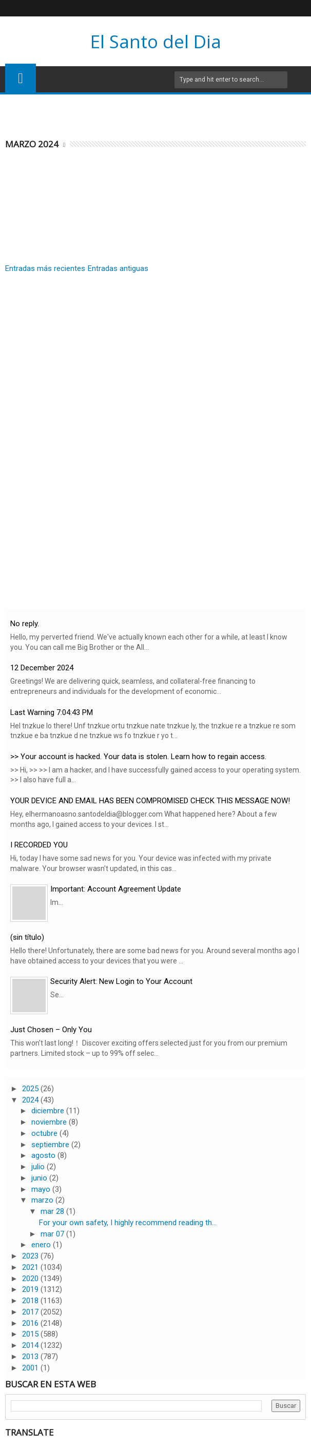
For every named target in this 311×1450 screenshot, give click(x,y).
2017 (31, 1312)
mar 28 (53, 1211)
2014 (31, 1345)
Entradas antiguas (118, 268)
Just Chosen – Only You (51, 1029)
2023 (31, 1256)
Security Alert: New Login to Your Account (121, 981)
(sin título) (27, 937)
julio (39, 1166)
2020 (31, 1278)
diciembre (48, 1110)
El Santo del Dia (155, 41)
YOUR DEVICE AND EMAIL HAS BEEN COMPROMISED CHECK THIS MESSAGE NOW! (150, 800)
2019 (31, 1289)
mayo (41, 1189)
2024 (31, 1100)
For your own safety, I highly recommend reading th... (128, 1222)
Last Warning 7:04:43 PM (51, 712)
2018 (31, 1300)
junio (40, 1178)
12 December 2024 (41, 667)
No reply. (24, 623)
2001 (31, 1367)
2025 (31, 1088)
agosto (44, 1155)
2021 (31, 1267)
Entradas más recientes (45, 268)
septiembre (51, 1144)
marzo (43, 1200)
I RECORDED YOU (39, 844)
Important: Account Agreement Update (115, 889)
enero (42, 1244)
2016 (31, 1323)
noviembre (50, 1122)
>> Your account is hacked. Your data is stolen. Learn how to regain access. (138, 756)
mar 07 (53, 1234)
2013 (31, 1356)
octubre (45, 1133)
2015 (31, 1334)
